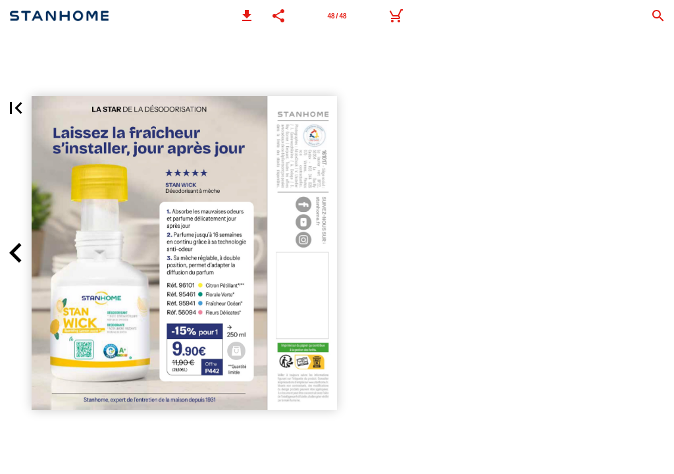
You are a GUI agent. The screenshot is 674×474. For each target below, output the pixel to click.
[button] (247, 16)
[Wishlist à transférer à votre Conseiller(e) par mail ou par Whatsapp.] (395, 16)
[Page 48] (337, 16)
